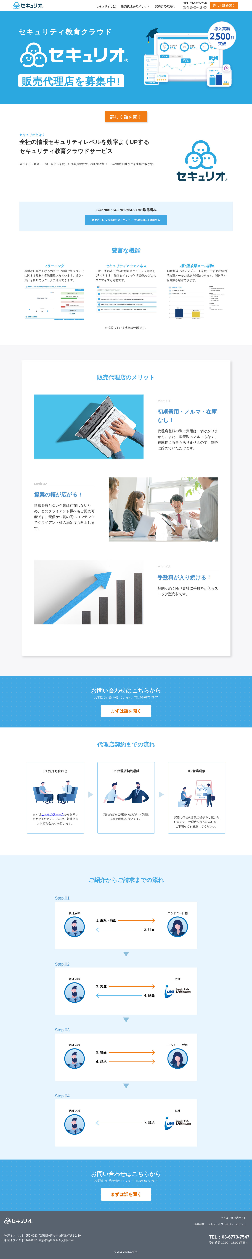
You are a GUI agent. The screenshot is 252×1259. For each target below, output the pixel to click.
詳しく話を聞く (224, 5)
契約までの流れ (165, 6)
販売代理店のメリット (135, 6)
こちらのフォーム (52, 814)
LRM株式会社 (130, 1251)
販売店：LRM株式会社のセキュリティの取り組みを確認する (126, 220)
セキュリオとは (106, 6)
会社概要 (199, 1224)
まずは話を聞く (126, 711)
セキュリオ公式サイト (233, 1217)
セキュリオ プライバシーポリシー (227, 1224)
